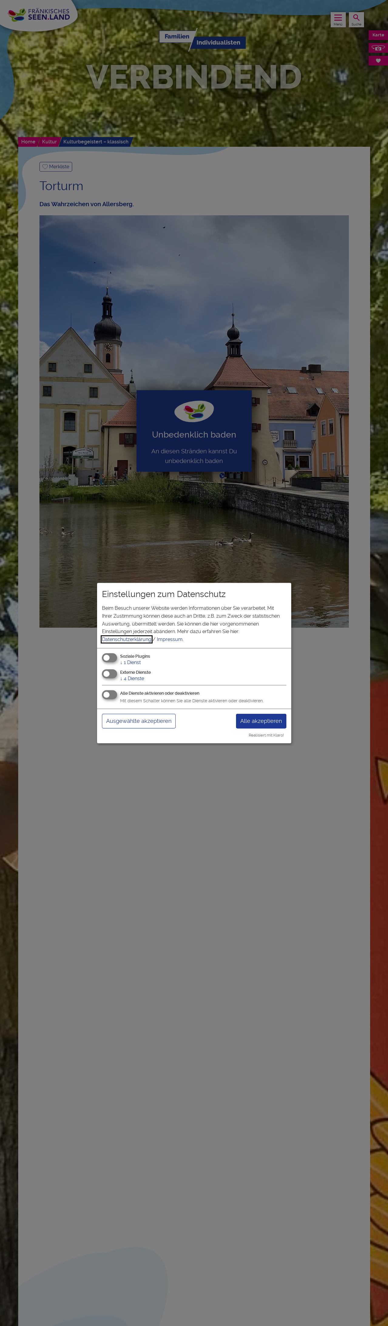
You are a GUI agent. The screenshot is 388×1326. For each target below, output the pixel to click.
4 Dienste (132, 678)
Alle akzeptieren (261, 721)
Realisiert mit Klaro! (266, 735)
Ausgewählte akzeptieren (138, 721)
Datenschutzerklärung (126, 639)
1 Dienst (130, 663)
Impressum (170, 639)
